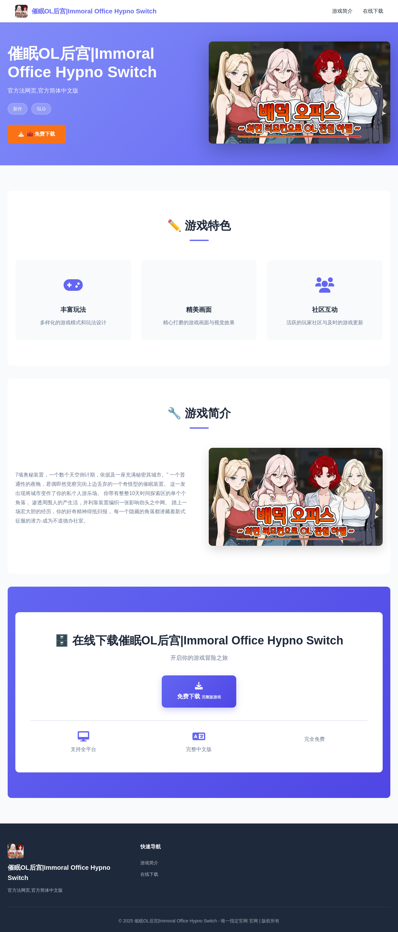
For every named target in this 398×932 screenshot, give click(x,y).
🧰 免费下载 (37, 134)
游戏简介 (342, 11)
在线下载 (373, 11)
